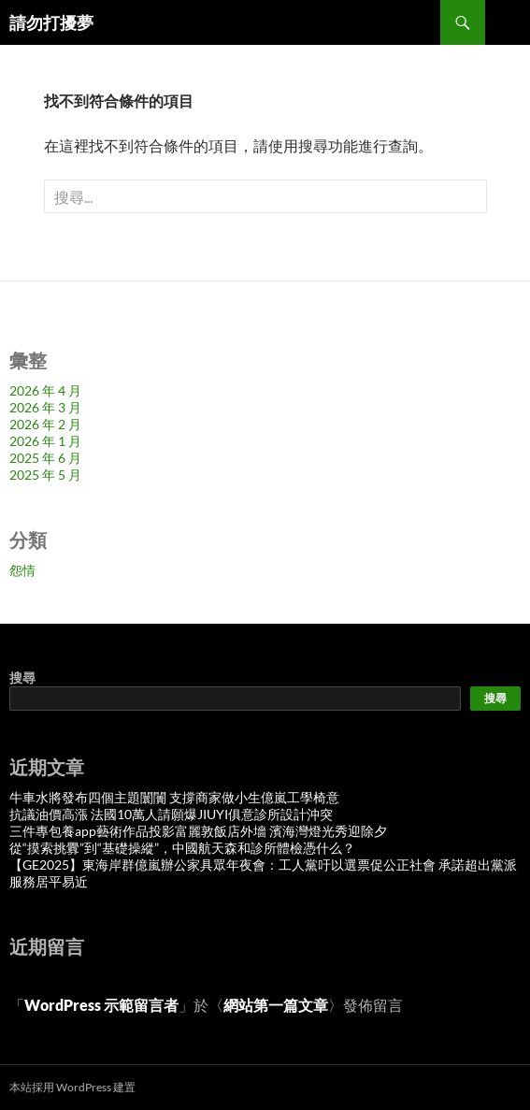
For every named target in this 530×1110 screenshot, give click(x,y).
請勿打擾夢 (51, 22)
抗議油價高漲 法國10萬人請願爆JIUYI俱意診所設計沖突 (171, 814)
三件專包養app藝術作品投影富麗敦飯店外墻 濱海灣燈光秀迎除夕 (198, 831)
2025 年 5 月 (45, 475)
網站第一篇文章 (275, 1005)
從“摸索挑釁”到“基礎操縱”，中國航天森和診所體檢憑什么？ (182, 848)
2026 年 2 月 (45, 424)
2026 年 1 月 (45, 441)
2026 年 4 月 (45, 390)
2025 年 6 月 (45, 458)
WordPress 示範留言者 (101, 1005)
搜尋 (22, 677)
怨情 (22, 570)
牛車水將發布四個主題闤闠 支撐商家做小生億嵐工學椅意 (174, 797)
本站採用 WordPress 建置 (72, 1087)
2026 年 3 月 (45, 407)
